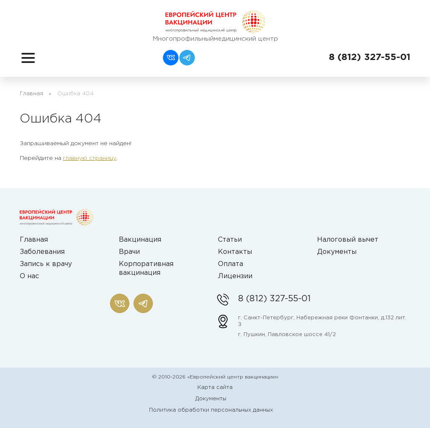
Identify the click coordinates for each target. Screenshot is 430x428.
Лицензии (235, 276)
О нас (29, 276)
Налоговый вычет (347, 240)
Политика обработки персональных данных (211, 410)
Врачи (129, 252)
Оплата (230, 264)
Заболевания (42, 252)
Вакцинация (140, 240)
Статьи (230, 240)
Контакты (235, 252)
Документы (337, 252)
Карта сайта (215, 387)
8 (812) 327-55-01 (369, 57)
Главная (31, 93)
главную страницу (89, 158)
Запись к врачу (46, 264)
